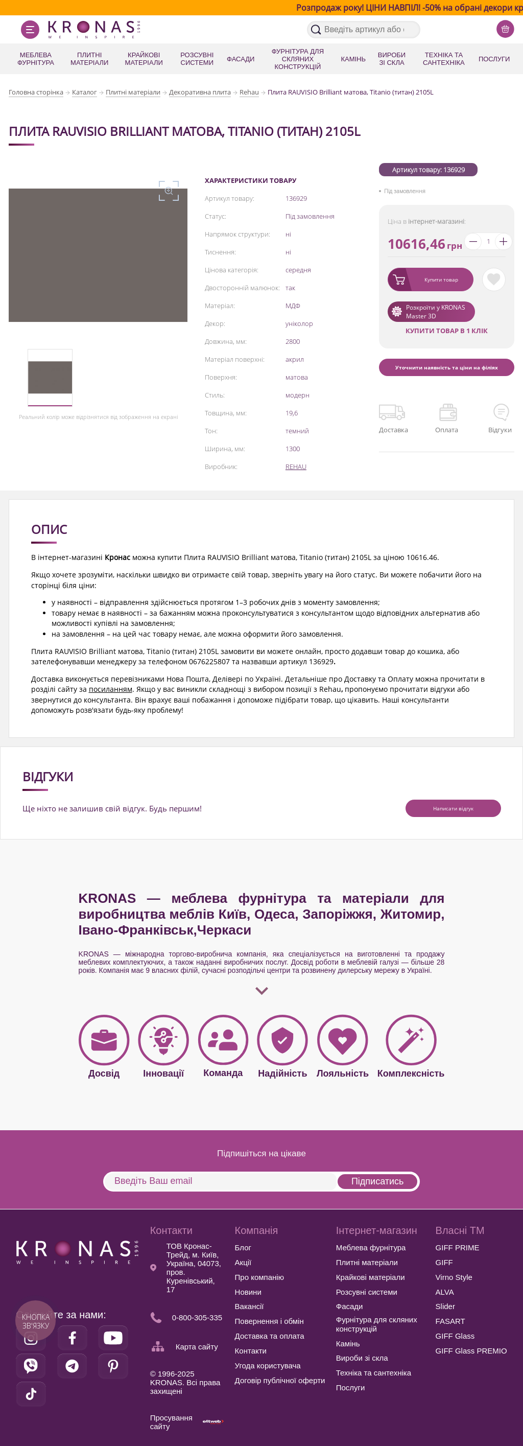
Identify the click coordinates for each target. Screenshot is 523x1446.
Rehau (249, 92)
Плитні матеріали (133, 92)
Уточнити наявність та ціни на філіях (446, 367)
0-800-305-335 (197, 1317)
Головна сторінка (36, 92)
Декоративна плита (200, 92)
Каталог (84, 92)
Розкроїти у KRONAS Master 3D (435, 311)
